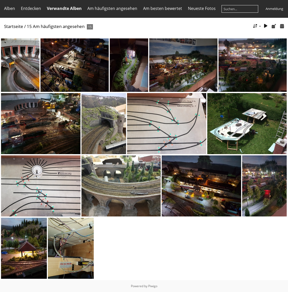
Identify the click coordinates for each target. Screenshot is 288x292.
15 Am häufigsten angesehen (56, 26)
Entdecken (31, 8)
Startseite (13, 26)
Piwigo (152, 286)
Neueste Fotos (202, 8)
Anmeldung (274, 8)
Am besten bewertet (162, 8)
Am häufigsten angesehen (112, 8)
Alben (9, 8)
